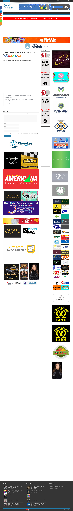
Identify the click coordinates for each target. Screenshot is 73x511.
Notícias (6, 13)
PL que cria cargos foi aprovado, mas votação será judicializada (15, 487)
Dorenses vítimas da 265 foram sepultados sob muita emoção (14, 504)
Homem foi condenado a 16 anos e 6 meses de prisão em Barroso (38, 487)
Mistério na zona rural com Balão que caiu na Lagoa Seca (15, 495)
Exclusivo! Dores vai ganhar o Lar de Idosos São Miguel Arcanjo (15, 500)
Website (5, 129)
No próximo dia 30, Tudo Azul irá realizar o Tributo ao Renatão (37, 491)
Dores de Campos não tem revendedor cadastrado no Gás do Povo (38, 495)
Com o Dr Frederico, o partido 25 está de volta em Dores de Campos (21, 0)
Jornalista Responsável (14, 13)
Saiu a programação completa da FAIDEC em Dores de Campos (36, 18)
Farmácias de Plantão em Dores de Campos (29, 13)
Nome (5, 123)
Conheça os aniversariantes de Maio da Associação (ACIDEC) (15, 491)
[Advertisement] (36, 29)
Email (5, 126)
